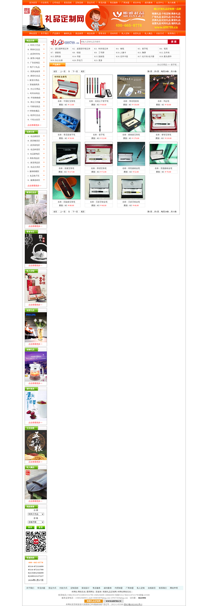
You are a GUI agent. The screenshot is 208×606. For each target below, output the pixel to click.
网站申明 (174, 588)
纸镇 (79, 52)
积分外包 (137, 2)
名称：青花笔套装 (131, 101)
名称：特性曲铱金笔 (131, 168)
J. (33, 84)
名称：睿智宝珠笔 (163, 135)
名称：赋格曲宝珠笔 (131, 135)
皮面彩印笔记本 (83, 49)
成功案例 (148, 2)
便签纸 (58, 52)
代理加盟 (119, 588)
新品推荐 (79, 33)
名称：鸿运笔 (163, 101)
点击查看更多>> (34, 125)
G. (34, 71)
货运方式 (91, 2)
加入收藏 (172, 2)
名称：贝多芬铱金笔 (99, 202)
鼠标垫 (101, 56)
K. (34, 89)
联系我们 (172, 33)
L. (34, 93)
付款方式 (160, 33)
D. (34, 58)
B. (34, 49)
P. (33, 111)
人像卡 (123, 52)
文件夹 (167, 52)
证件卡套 (124, 56)
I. (33, 80)
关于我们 (45, 33)
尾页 (82, 71)
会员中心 (160, 2)
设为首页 (33, 2)
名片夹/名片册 (148, 56)
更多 (100, 60)
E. (34, 63)
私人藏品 (148, 33)
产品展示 (56, 33)
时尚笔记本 (103, 49)
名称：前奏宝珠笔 (66, 168)
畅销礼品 (68, 33)
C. (34, 54)
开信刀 (80, 60)
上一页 (62, 71)
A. (34, 45)
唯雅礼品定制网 (110, 592)
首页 (55, 71)
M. (34, 98)
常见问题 (102, 2)
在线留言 (152, 588)
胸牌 (144, 52)
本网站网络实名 (124, 592)
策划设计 (85, 588)
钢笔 (122, 49)
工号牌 (101, 52)
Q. (34, 115)
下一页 (75, 71)
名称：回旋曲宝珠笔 (66, 202)
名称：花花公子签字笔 (99, 101)
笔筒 (166, 49)
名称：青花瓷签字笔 (66, 135)
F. (34, 67)
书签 (79, 56)
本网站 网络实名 (79, 592)
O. (34, 106)
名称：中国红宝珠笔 (66, 101)
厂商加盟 (125, 2)
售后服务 (114, 2)
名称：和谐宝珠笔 (99, 168)
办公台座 (59, 60)
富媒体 (99, 592)
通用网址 (90, 592)
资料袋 (58, 56)
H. (34, 76)
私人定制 (125, 33)
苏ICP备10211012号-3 (133, 604)
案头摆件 (168, 56)
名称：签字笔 (99, 135)
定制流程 (79, 2)
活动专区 (114, 33)
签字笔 (145, 49)
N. (34, 102)
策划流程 (68, 2)
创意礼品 (137, 33)
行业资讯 (45, 2)
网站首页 (33, 33)
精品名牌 (91, 33)
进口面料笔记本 (62, 49)
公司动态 (56, 2)
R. (34, 119)
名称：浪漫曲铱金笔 (163, 168)
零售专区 (102, 33)
